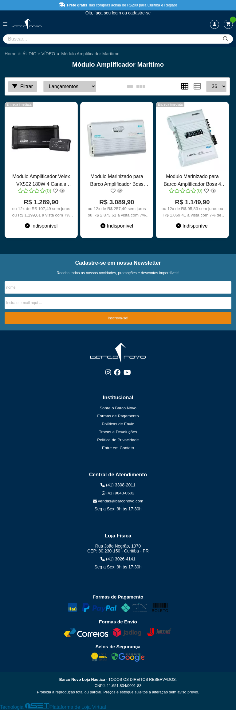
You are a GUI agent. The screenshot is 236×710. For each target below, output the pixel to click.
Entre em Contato (118, 448)
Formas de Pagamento (118, 416)
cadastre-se (139, 12)
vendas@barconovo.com (118, 501)
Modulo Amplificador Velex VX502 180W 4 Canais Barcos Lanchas (41, 181)
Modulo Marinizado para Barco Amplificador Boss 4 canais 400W (192, 181)
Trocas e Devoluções (118, 432)
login (117, 12)
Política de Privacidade (118, 440)
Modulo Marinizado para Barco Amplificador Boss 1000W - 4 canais (116, 181)
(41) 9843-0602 (118, 493)
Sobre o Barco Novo (118, 408)
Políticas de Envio (118, 424)
